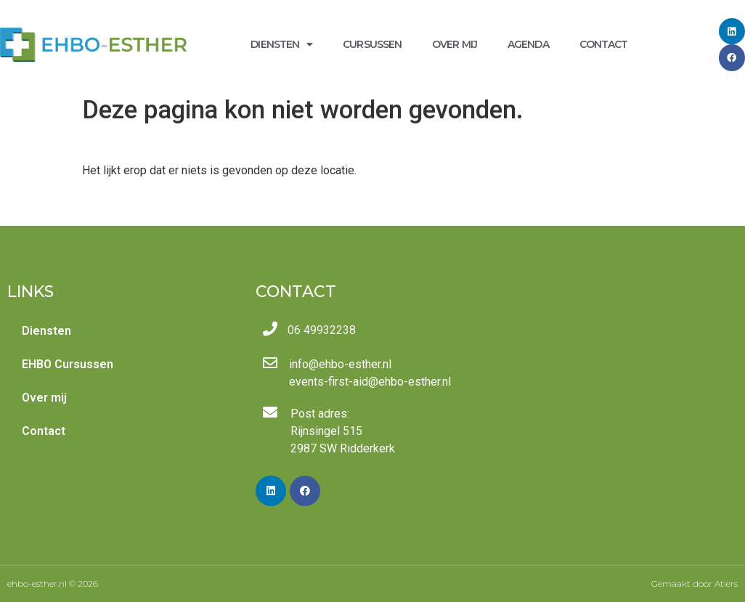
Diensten (281, 44)
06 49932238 (322, 330)
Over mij (454, 44)
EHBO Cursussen (67, 364)
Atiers (726, 583)
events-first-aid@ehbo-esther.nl (370, 382)
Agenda (528, 44)
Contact (603, 44)
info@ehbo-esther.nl (340, 364)
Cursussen (372, 44)
